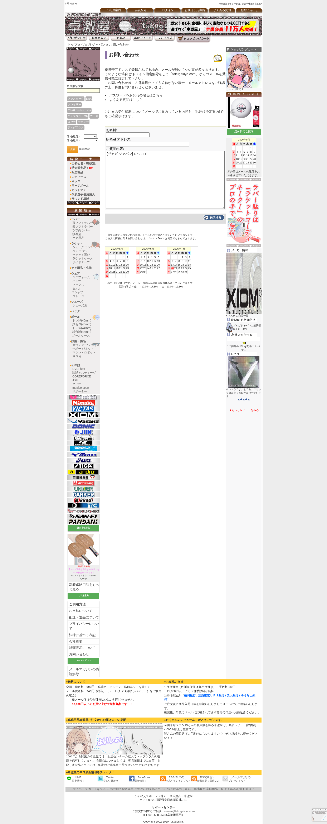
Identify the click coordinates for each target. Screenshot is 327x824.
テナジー (83, 121)
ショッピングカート (242, 49)
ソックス (78, 284)
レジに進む (113, 789)
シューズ (77, 301)
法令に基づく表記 (179, 789)
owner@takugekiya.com (179, 811)
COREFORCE (81, 376)
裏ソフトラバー (82, 222)
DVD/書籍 (78, 369)
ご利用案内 (113, 10)
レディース (79, 176)
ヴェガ (94, 116)
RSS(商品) (205, 779)
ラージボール (80, 185)
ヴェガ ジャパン (93, 44)
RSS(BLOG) (175, 779)
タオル (76, 288)
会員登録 (141, 10)
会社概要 (75, 641)
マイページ (80, 789)
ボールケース (81, 335)
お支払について (80, 611)
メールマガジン (237, 779)
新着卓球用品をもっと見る (84, 587)
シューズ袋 (79, 305)
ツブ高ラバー (81, 230)
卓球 (172, 796)
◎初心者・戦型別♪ (84, 163)
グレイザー (74, 104)
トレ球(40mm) (81, 320)
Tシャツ (77, 292)
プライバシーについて (84, 626)
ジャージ (78, 296)
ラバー (75, 219)
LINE (75, 779)
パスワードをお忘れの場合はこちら (136, 95)
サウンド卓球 (80, 198)
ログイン (168, 10)
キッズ (76, 181)
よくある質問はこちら (126, 99)
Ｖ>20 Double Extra (79, 110)
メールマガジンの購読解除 (84, 671)
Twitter (107, 779)
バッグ (75, 311)
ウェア (75, 273)
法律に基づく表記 (82, 635)
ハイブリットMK (78, 116)
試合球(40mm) (81, 324)
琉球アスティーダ (84, 372)
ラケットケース (82, 258)
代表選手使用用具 (83, 194)
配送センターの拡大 (120, 756)
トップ (72, 44)
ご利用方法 (77, 604)
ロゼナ (72, 121)
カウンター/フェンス (85, 345)
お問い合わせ (249, 10)
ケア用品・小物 (81, 268)
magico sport (80, 387)
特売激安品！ (82, 168)
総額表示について (82, 647)
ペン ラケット (81, 251)
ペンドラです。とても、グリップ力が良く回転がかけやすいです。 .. (243, 393)
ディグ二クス (76, 127)
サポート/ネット (83, 348)
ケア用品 (78, 237)
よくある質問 (222, 10)
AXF (75, 380)
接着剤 (76, 234)
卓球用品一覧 (215, 789)
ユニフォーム (81, 277)
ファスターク (76, 98)
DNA (89, 98)
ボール (75, 316)
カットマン (79, 190)
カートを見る (97, 789)
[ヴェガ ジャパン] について (165, 180)
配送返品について (133, 789)
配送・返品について (84, 617)
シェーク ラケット (84, 247)
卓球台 (76, 356)
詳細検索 (84, 149)
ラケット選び (81, 254)
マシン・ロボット (84, 352)
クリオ (76, 384)
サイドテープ (81, 262)
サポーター (79, 391)
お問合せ (248, 789)
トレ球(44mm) (81, 328)
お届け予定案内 (195, 10)
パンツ (76, 281)
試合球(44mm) (81, 331)
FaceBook (139, 779)
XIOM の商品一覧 (238, 315)
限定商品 (77, 172)
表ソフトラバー (82, 226)
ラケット (77, 243)
